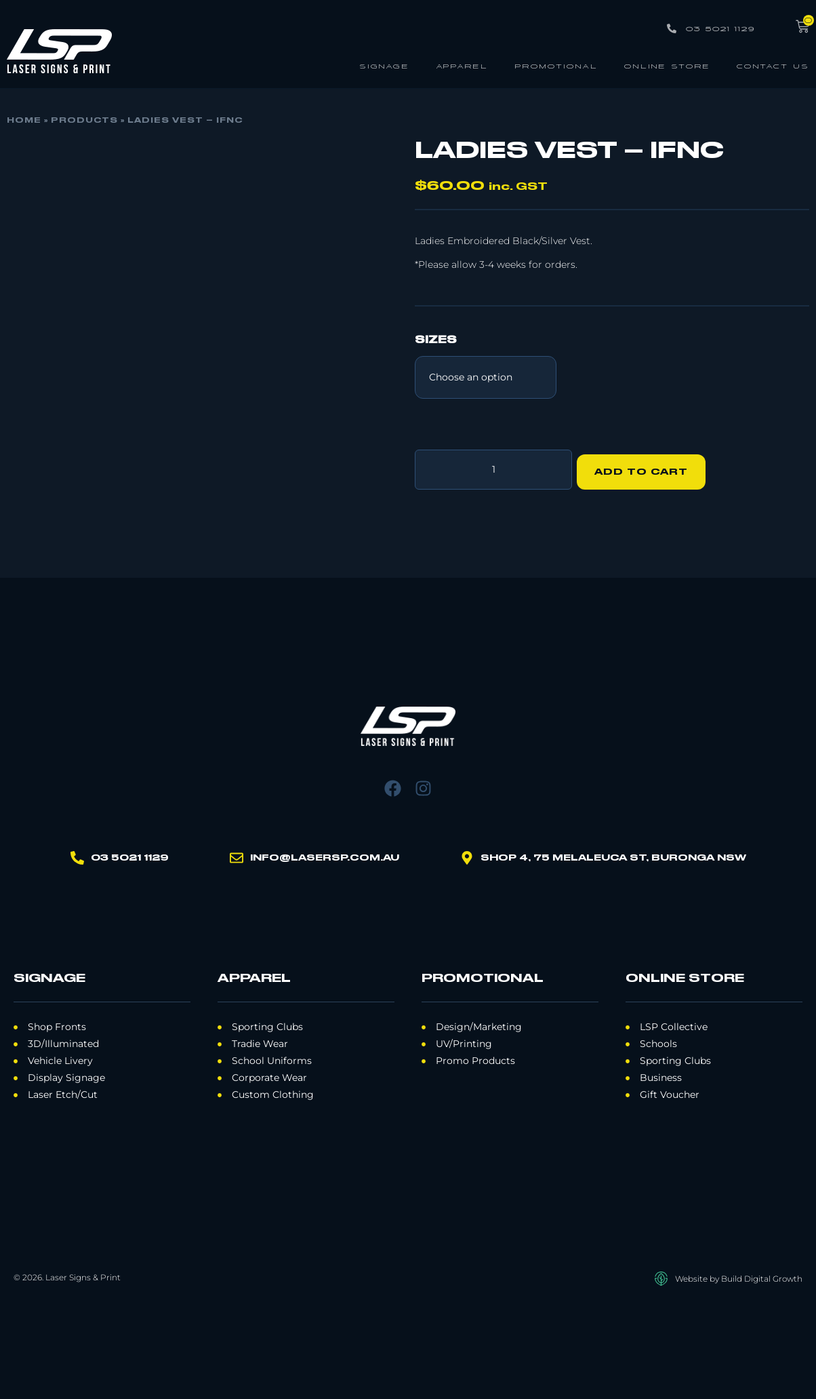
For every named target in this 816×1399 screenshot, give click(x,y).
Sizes (436, 340)
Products (84, 120)
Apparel (462, 65)
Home (24, 120)
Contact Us (773, 65)
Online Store (667, 65)
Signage (384, 65)
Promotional (556, 65)
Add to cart (646, 467)
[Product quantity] (493, 467)
